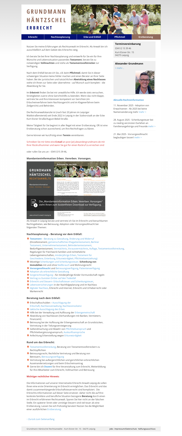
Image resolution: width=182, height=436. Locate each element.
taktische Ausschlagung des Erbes (47, 309)
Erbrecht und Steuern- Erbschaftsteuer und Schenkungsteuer (61, 281)
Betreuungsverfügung (67, 268)
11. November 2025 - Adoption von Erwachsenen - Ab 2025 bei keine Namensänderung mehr (131, 108)
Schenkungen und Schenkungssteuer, (59, 261)
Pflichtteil (119, 36)
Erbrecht (40, 28)
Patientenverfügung (89, 268)
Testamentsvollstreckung (111, 248)
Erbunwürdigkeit (73, 335)
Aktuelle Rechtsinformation (128, 99)
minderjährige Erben (65, 255)
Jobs (111, 429)
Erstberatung (146, 36)
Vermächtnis (60, 248)
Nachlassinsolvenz (72, 305)
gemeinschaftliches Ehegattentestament (69, 242)
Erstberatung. (54, 409)
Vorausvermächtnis (78, 248)
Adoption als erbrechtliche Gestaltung (49, 271)
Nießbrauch (63, 265)
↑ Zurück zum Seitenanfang (40, 419)
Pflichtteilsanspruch (76, 328)
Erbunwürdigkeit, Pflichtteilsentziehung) (76, 258)
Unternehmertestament (54, 245)
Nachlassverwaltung (51, 305)
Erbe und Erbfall (92, 36)
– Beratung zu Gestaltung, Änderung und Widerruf (62, 238)
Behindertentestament (79, 245)
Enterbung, (50, 258)
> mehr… (119, 68)
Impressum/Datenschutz (125, 429)
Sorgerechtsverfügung (41, 274)
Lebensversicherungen (42, 284)
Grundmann (47, 15)
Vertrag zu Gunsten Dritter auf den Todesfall (53, 278)
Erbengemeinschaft (85, 312)
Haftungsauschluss (147, 429)
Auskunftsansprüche (74, 332)
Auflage (93, 248)
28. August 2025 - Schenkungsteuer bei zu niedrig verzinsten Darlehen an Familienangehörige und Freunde (133, 123)
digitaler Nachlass (39, 288)
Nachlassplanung (60, 36)
